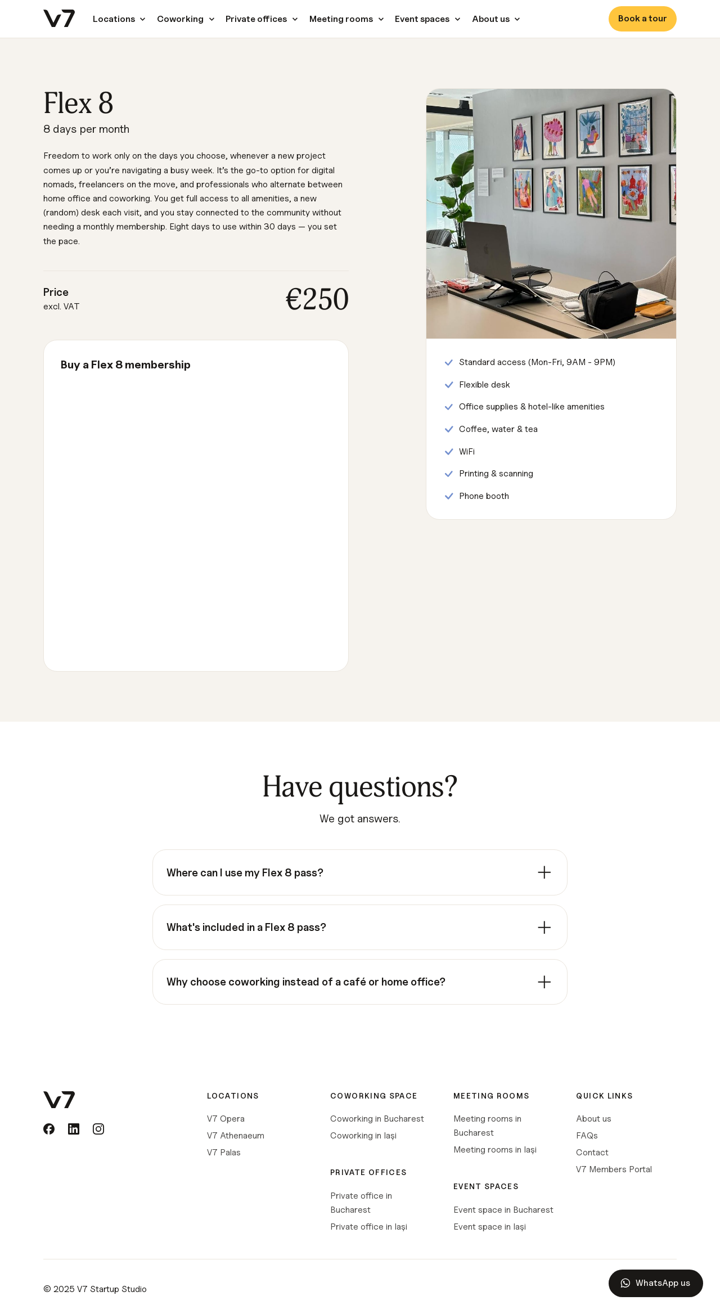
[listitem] (360, 872)
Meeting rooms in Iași (495, 1149)
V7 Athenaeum (235, 1135)
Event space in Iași (489, 1226)
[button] (116, 19)
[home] (59, 19)
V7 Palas (224, 1152)
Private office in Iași (368, 1226)
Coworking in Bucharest (377, 1118)
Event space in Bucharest (503, 1209)
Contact (592, 1152)
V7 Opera (226, 1118)
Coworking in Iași (363, 1135)
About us (593, 1118)
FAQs (587, 1135)
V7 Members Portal (614, 1169)
